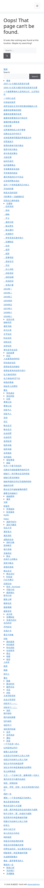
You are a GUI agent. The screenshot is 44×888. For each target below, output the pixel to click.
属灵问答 (8, 222)
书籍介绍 (10, 589)
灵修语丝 (7, 553)
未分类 (9, 614)
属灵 (8, 499)
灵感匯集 (10, 873)
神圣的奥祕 (8, 382)
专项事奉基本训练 (11, 169)
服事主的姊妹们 (10, 493)
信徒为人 (7, 409)
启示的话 (7, 623)
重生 (6, 390)
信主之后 (7, 527)
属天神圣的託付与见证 (13, 177)
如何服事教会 (9, 165)
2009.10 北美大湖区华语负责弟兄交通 (20, 87)
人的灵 (7, 662)
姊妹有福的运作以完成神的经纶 (17, 481)
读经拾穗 (8, 277)
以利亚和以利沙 (10, 747)
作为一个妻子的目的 (12, 465)
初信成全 (10, 393)
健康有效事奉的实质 (12, 114)
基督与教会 (8, 563)
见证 (7, 265)
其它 (6, 421)
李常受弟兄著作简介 (13, 237)
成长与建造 (11, 524)
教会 (8, 556)
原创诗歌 (10, 396)
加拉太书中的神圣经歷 (13, 763)
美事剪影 (8, 257)
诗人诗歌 (8, 269)
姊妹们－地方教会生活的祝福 (16, 473)
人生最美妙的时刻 (11, 358)
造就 (8, 740)
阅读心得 (10, 867)
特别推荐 (10, 644)
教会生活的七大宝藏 (12, 805)
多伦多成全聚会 (10, 153)
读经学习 (7, 725)
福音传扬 (7, 445)
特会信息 (7, 338)
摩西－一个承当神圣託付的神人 (17, 797)
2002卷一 (8, 289)
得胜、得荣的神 (10, 783)
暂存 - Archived (13, 586)
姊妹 (7, 214)
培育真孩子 (8, 141)
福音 (7, 253)
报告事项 (10, 460)
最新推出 (10, 592)
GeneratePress (34, 884)
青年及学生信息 (10, 349)
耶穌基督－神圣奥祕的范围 (15, 852)
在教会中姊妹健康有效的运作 (16, 469)
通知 (8, 738)
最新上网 (7, 599)
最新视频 (7, 607)
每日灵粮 (7, 549)
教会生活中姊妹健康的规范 (15, 489)
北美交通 (7, 125)
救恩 (6, 666)
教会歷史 (8, 226)
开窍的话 (7, 627)
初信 (7, 210)
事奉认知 (7, 402)
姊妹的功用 (8, 485)
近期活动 (7, 583)
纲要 (8, 681)
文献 (6, 502)
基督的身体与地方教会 (13, 145)
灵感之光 (7, 630)
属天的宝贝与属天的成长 (14, 779)
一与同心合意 (9, 98)
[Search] (7, 56)
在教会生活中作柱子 (12, 133)
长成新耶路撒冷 (10, 856)
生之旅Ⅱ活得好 (10, 374)
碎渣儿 (7, 825)
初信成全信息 (9, 362)
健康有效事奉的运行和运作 (15, 118)
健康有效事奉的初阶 (12, 110)
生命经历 (7, 437)
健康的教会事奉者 (11, 122)
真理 (7, 249)
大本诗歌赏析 (9, 695)
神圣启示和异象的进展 (13, 845)
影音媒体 (10, 512)
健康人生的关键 (10, 751)
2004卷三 (8, 296)
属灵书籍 (7, 326)
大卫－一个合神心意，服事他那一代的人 (21, 775)
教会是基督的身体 (11, 801)
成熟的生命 (8, 539)
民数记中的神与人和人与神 (15, 821)
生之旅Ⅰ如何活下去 (12, 378)
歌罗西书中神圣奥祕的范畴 (15, 817)
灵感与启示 (11, 620)
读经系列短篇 (9, 729)
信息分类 (10, 319)
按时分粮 (10, 542)
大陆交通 (7, 157)
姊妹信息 (7, 322)
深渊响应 (8, 241)
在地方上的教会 (10, 559)
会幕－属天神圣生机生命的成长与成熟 (20, 809)
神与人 (7, 674)
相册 (8, 656)
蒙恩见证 (10, 687)
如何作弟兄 (8, 161)
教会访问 (10, 573)
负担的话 (8, 281)
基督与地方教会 (10, 149)
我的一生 (7, 794)
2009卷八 (8, 316)
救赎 (6, 670)
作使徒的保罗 (9, 102)
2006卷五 (8, 304)
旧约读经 (7, 721)
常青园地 (10, 509)
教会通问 (8, 230)
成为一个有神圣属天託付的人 (16, 184)
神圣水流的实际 (10, 192)
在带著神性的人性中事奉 (14, 129)
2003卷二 (8, 292)
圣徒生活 (8, 261)
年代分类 (7, 330)
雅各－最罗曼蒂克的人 (13, 860)
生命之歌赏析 (9, 699)
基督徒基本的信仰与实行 (14, 370)
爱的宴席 (10, 641)
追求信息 (7, 346)
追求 (8, 732)
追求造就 (10, 735)
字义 (7, 218)
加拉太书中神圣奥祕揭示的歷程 (17, 767)
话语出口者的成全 (11, 200)
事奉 (8, 80)
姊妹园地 (10, 496)
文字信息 (7, 334)
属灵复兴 (7, 531)
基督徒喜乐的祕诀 (11, 366)
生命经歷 (7, 433)
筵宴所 (7, 506)
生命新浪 (10, 650)
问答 (8, 399)
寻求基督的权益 (10, 173)
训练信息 (7, 342)
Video (6, 518)
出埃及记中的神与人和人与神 (16, 755)
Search (7, 72)
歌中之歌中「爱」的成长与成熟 (17, 813)
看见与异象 (8, 634)
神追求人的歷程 (10, 386)
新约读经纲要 (9, 717)
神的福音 (7, 837)
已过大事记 (8, 579)
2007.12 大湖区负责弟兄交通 (16, 83)
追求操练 (7, 453)
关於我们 (10, 870)
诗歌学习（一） (10, 703)
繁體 (6, 69)
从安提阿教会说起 (11, 180)
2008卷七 (8, 312)
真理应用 (7, 441)
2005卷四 (8, 300)
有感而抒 (8, 234)
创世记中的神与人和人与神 (15, 759)
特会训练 (10, 647)
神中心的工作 (9, 829)
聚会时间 (10, 683)
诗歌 (6, 638)
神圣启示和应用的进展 (13, 841)
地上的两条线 (9, 771)
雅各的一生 (8, 864)
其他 (6, 417)
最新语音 (7, 611)
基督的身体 (8, 567)
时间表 (9, 576)
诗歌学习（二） (10, 707)
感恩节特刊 (11, 521)
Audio (6, 515)
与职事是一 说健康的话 (14, 196)
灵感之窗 (8, 285)
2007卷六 (8, 308)
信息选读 (8, 206)
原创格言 (7, 545)
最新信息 (7, 603)
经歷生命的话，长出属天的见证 (17, 849)
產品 (8, 653)
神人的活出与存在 (11, 833)
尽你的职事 (8, 188)
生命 (7, 245)
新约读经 (7, 713)
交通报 (9, 203)
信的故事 (10, 352)
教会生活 (7, 425)
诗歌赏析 (8, 273)
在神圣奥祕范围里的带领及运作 (17, 137)
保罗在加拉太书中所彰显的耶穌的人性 (20, 106)
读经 (8, 710)
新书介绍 (7, 595)
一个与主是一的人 (11, 743)
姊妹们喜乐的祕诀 (11, 477)
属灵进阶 (7, 535)
